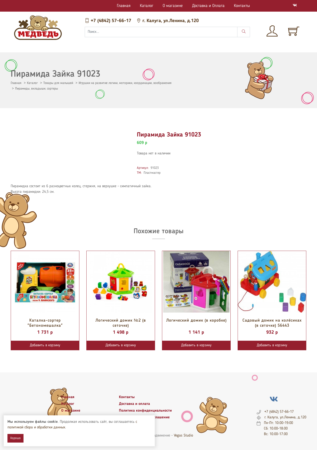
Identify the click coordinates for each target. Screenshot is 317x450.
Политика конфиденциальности (145, 411)
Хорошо (15, 438)
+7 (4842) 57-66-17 (109, 21)
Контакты (242, 6)
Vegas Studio (183, 435)
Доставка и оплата (134, 404)
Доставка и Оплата (208, 6)
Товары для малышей (58, 83)
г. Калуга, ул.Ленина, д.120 (167, 21)
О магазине (173, 6)
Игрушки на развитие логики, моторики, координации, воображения (125, 83)
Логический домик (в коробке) (196, 320)
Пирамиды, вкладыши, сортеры (36, 88)
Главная (124, 6)
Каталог (146, 6)
